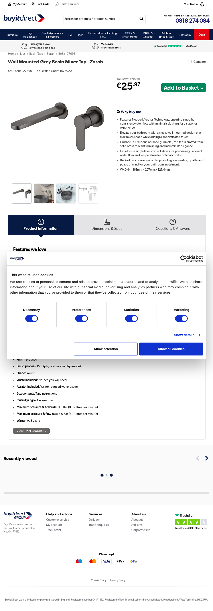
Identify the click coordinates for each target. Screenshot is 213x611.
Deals (202, 34)
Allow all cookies (171, 349)
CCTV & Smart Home (130, 34)
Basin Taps (36, 53)
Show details (184, 335)
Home (12, 53)
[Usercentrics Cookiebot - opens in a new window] (183, 258)
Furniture (12, 34)
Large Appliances (30, 34)
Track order (53, 530)
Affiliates (136, 524)
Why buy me (131, 112)
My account (54, 524)
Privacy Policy (118, 580)
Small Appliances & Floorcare (52, 34)
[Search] (100, 19)
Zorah (51, 53)
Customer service (57, 519)
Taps (23, 53)
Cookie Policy (98, 580)
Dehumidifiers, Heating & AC (102, 34)
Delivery (94, 519)
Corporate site (140, 530)
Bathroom (185, 34)
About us (137, 519)
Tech (80, 34)
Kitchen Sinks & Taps (166, 34)
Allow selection (106, 349)
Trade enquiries (99, 524)
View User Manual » (31, 431)
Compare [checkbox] (199, 61)
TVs (70, 34)
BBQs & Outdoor (148, 34)
